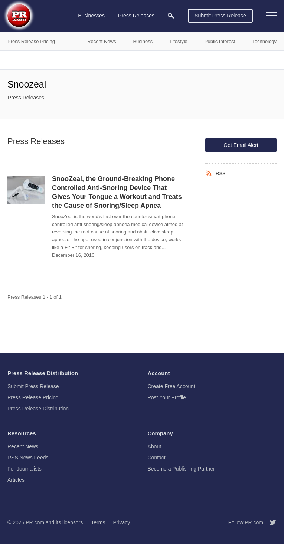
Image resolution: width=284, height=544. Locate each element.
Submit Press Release (220, 16)
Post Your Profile (167, 397)
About (154, 446)
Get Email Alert (240, 145)
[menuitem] (171, 16)
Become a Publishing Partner (181, 469)
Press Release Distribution (38, 409)
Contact (157, 458)
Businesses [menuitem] (91, 16)
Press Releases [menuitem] (136, 16)
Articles (16, 480)
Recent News (22, 446)
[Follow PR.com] (270, 522)
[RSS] (210, 173)
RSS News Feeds (27, 458)
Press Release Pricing (33, 397)
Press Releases (26, 98)
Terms (98, 522)
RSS (221, 173)
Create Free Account (171, 386)
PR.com (35, 522)
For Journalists (24, 469)
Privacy (121, 522)
